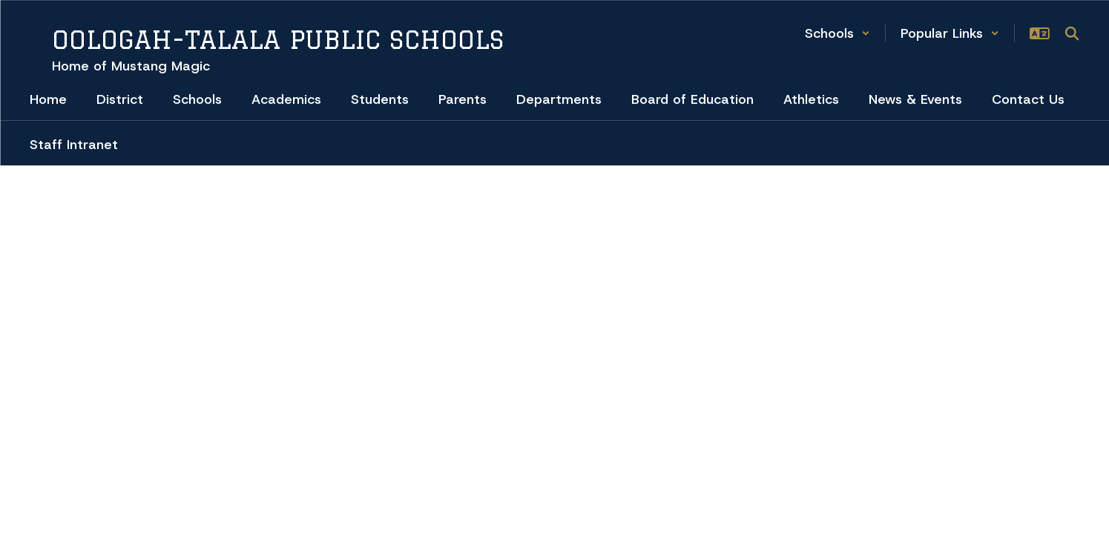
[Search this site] (1071, 33)
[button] (837, 33)
